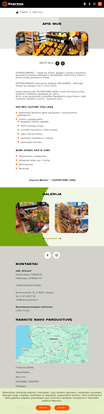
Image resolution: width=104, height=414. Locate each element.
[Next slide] (59, 238)
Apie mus (20, 377)
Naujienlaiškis (23, 373)
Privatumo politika (25, 368)
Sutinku (62, 408)
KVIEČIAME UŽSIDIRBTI (27, 382)
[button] (48, 238)
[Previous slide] (44, 238)
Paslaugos (21, 386)
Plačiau (43, 408)
